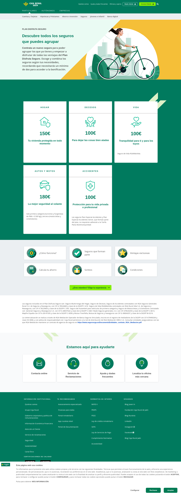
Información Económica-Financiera (39, 423)
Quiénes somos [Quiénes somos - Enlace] (83, 4)
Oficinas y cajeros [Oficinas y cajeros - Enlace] (115, 4)
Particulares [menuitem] (29, 10)
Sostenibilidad (30, 446)
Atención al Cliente (32, 429)
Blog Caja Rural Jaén (133, 438)
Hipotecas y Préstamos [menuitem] (49, 16)
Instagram (130, 427)
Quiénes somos (31, 404)
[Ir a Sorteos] (91, 269)
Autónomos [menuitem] (48, 10)
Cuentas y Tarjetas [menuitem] (29, 16)
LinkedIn (128, 421)
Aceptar (170, 490)
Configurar (135, 490)
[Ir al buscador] (158, 4)
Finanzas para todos (66, 410)
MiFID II (95, 404)
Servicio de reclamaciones (35, 435)
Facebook (129, 432)
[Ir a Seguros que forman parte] (91, 253)
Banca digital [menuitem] (112, 16)
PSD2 (94, 415)
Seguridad (29, 440)
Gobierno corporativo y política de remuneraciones (38, 416)
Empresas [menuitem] (65, 10)
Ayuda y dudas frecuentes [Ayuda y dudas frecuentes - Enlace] (99, 4)
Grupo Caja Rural (32, 410)
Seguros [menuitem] (84, 16)
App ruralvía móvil (65, 421)
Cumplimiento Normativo (102, 438)
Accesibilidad (97, 444)
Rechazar (153, 490)
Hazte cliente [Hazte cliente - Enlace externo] (129, 4)
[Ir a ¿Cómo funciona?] (45, 253)
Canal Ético (29, 452)
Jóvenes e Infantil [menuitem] (97, 16)
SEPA (93, 427)
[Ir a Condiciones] (136, 269)
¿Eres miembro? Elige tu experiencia (90, 287)
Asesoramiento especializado (70, 404)
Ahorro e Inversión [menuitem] (70, 16)
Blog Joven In (130, 404)
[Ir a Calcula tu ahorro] (45, 269)
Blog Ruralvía (130, 415)
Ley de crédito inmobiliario (102, 421)
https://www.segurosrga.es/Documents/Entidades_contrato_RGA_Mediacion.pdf (110, 322)
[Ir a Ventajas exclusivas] (136, 253)
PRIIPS (94, 410)
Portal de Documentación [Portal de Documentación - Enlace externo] (68, 427)
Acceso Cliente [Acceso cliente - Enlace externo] (146, 4)
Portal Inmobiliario (65, 415)
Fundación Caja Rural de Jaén (136, 410)
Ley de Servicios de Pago (101, 432)
